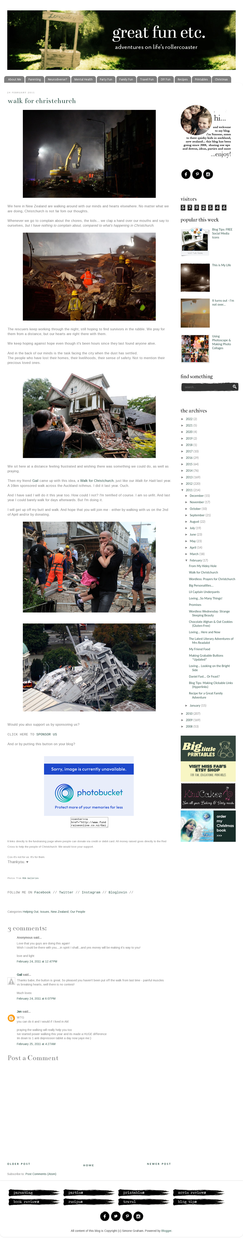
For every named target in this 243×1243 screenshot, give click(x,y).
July (193, 528)
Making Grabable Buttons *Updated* (206, 657)
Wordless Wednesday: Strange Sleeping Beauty (209, 613)
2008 (189, 726)
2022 (189, 419)
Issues (44, 913)
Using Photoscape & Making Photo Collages (221, 342)
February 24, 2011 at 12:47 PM (37, 963)
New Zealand (60, 913)
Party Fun (106, 79)
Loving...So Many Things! (205, 598)
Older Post (19, 1166)
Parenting (34, 79)
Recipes (183, 79)
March (194, 554)
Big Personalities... (201, 585)
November (197, 502)
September (197, 515)
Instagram (91, 894)
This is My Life (221, 265)
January (195, 705)
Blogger (166, 1232)
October (196, 509)
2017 (189, 451)
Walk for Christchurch (41, 101)
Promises (195, 605)
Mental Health (83, 79)
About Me (14, 79)
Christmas (221, 79)
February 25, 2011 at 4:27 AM (36, 1045)
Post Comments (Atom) (41, 1175)
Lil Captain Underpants (204, 592)
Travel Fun (147, 79)
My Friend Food (199, 649)
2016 (189, 458)
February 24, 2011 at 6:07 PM (36, 1000)
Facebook (42, 894)
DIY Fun (166, 79)
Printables (201, 79)
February (196, 560)
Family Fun (126, 79)
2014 (189, 471)
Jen (19, 1013)
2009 (189, 720)
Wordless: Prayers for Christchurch (212, 579)
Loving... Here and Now (204, 632)
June (193, 534)
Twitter (66, 894)
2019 (189, 438)
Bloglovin (118, 894)
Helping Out (30, 913)
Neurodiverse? (57, 79)
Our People (77, 913)
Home (88, 1167)
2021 (189, 425)
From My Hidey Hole (203, 566)
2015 (189, 464)
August (195, 522)
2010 (189, 714)
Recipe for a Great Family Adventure (206, 695)
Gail (35, 481)
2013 (189, 477)
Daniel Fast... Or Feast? (204, 676)
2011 (189, 490)
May (193, 541)
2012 (189, 484)
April (193, 547)
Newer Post (159, 1166)
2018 (189, 445)
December (197, 496)
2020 (189, 432)
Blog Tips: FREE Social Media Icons (222, 233)
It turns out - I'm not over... (223, 302)
